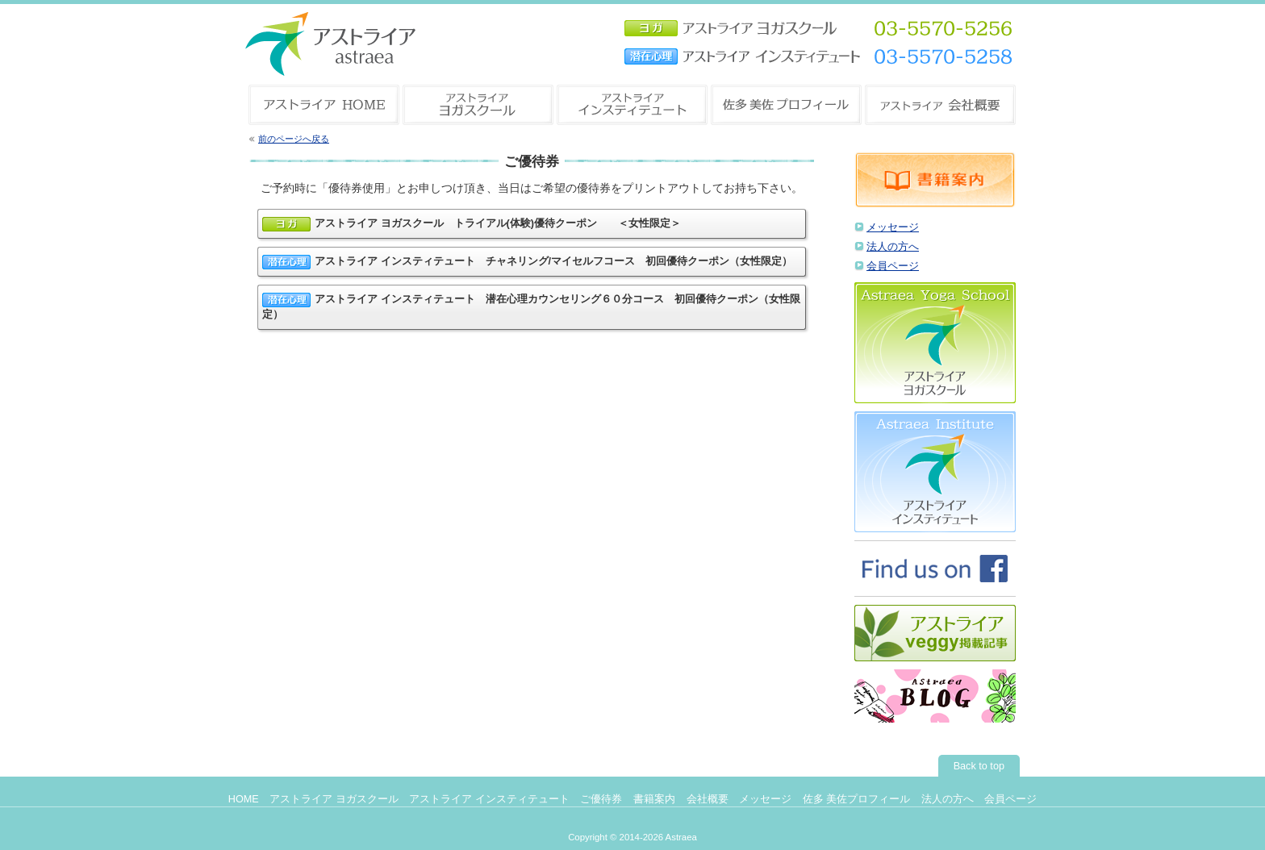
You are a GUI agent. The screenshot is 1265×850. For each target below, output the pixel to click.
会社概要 (708, 799)
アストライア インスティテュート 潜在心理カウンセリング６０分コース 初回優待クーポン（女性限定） (531, 306)
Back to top (979, 766)
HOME (243, 799)
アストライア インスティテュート (489, 799)
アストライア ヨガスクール (334, 799)
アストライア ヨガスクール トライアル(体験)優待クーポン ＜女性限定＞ (471, 224)
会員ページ (892, 266)
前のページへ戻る (293, 139)
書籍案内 (654, 799)
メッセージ (892, 227)
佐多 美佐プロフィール (857, 799)
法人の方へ (892, 246)
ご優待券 (601, 799)
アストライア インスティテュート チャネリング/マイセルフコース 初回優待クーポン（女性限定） (527, 262)
